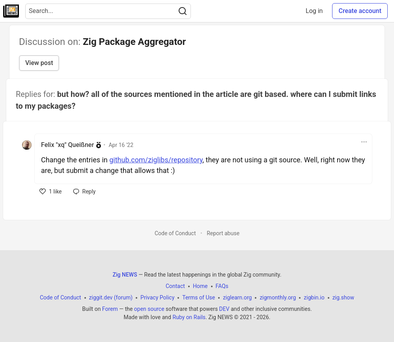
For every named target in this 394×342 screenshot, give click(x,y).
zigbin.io (314, 297)
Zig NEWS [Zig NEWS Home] (125, 274)
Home (200, 286)
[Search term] (108, 11)
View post (39, 63)
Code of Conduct (175, 233)
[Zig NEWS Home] (11, 11)
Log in (314, 11)
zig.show (343, 297)
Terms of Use (198, 297)
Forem (110, 309)
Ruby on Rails (188, 317)
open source (149, 309)
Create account (359, 11)
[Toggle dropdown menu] (364, 142)
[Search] (182, 11)
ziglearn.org (237, 297)
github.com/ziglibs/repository (155, 160)
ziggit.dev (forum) (111, 297)
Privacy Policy (157, 297)
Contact (175, 286)
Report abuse (223, 233)
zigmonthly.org (278, 297)
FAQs (222, 286)
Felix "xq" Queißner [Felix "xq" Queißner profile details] (67, 145)
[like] (51, 191)
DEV (224, 309)
